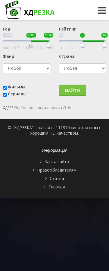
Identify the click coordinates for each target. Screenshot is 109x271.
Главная (57, 187)
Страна (67, 56)
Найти (72, 90)
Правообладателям (56, 170)
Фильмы (16, 87)
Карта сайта (56, 161)
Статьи (57, 178)
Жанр (8, 56)
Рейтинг (67, 29)
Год (6, 29)
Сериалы (17, 94)
